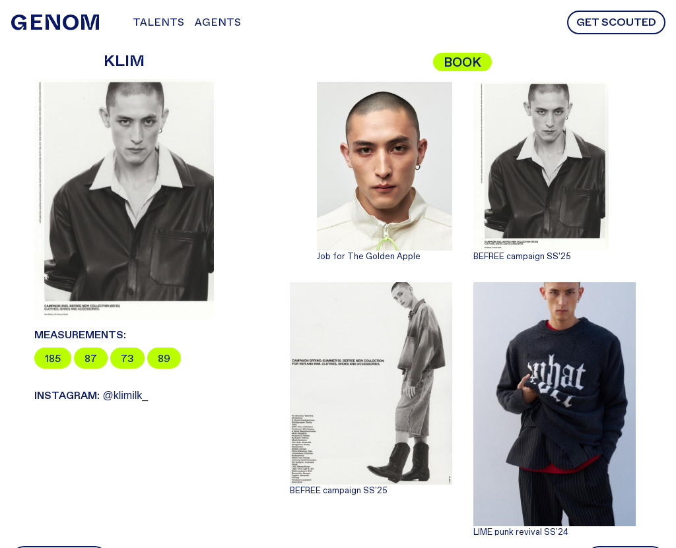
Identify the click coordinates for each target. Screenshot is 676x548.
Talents (158, 22)
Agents (218, 22)
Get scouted (616, 22)
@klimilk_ (91, 395)
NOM (56, 22)
